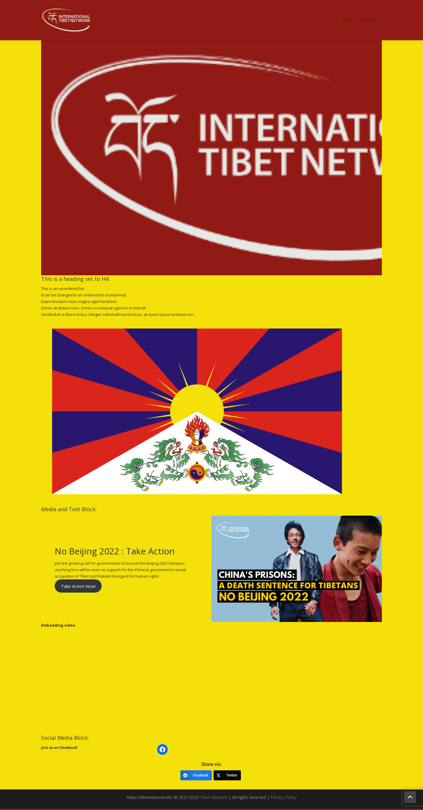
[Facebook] (196, 777)
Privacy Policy (283, 798)
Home (347, 20)
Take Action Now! (78, 587)
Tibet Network (213, 798)
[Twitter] (227, 777)
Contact (370, 20)
